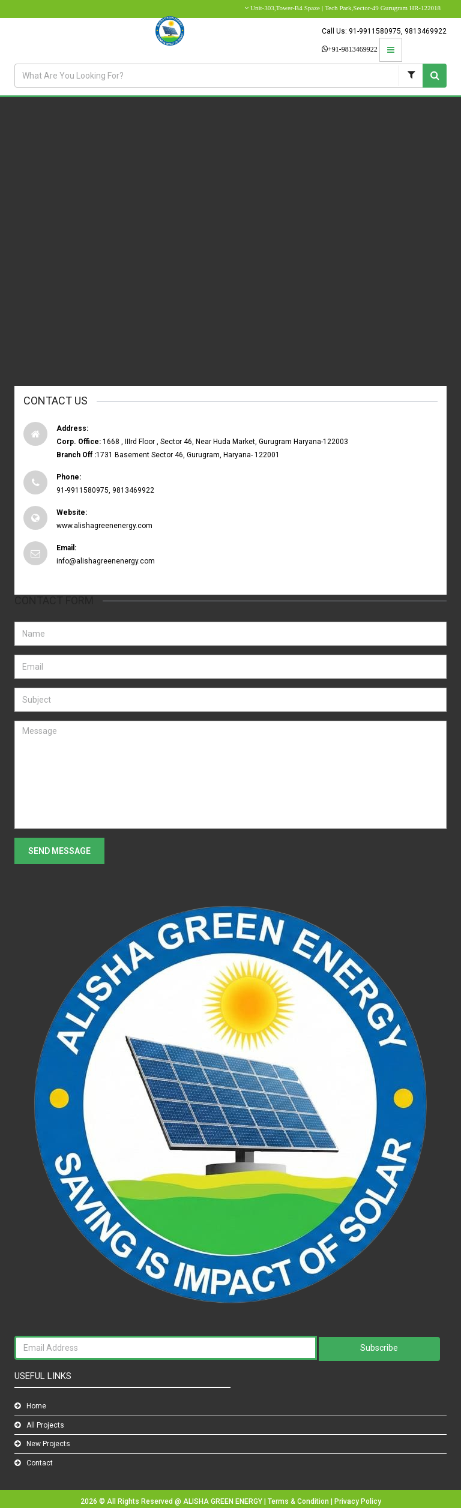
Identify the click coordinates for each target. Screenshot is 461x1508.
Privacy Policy (357, 1501)
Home (36, 1406)
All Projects (45, 1425)
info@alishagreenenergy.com (105, 561)
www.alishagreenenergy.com (104, 525)
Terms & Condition (299, 1501)
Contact (39, 1463)
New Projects (48, 1444)
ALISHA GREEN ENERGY (223, 1501)
